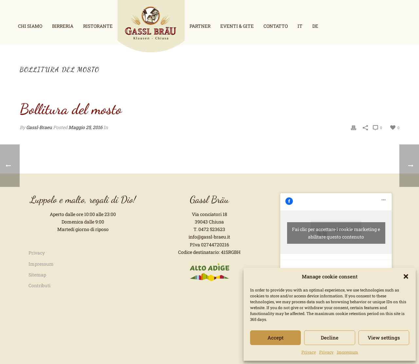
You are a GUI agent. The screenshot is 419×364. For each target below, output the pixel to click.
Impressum (347, 352)
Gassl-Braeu (39, 127)
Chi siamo (30, 26)
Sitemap (37, 275)
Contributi (39, 285)
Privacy (308, 352)
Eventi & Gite (237, 26)
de (315, 26)
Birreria (62, 26)
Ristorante (98, 26)
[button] (406, 276)
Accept (275, 337)
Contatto (276, 26)
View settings (384, 337)
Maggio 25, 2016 (85, 127)
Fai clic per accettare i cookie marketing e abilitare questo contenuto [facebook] (336, 233)
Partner (200, 26)
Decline (329, 337)
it (300, 26)
